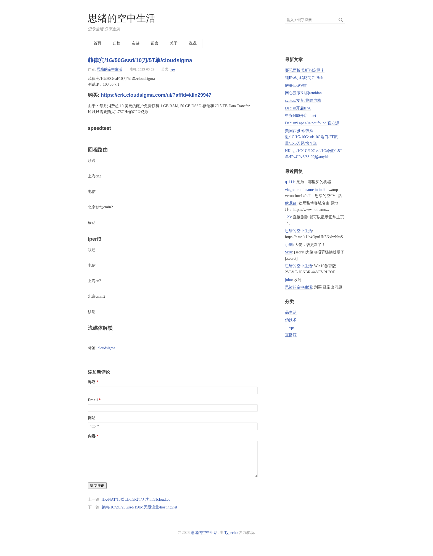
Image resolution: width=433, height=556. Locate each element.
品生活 (291, 312)
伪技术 (291, 320)
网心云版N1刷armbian (303, 93)
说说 (193, 43)
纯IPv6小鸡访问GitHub (304, 78)
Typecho (231, 539)
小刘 (289, 245)
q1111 (289, 182)
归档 (116, 43)
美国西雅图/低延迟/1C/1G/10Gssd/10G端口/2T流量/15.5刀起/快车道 (311, 137)
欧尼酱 (291, 203)
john (288, 280)
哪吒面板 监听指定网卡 (305, 70)
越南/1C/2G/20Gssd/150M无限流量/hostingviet (139, 514)
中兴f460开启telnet (300, 116)
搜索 (340, 20)
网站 (92, 418)
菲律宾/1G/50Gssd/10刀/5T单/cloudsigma (140, 60)
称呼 (92, 382)
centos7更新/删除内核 (303, 100)
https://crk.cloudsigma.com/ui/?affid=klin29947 (156, 95)
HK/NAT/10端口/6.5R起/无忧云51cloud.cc (135, 506)
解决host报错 (296, 85)
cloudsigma (106, 348)
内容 (92, 436)
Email (93, 400)
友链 (135, 43)
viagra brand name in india (305, 190)
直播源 (291, 335)
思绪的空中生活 (121, 18)
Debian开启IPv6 (298, 108)
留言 (155, 43)
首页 (97, 43)
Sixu (288, 252)
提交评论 (97, 492)
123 (288, 217)
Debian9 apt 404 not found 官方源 (312, 123)
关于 (174, 43)
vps (172, 69)
